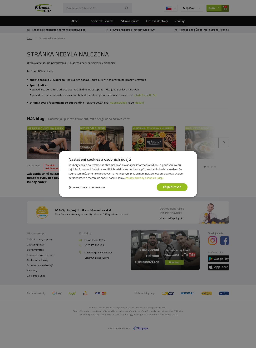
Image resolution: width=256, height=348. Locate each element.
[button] (86, 187)
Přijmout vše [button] (172, 187)
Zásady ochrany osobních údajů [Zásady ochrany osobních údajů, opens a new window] (144, 178)
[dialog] (128, 174)
